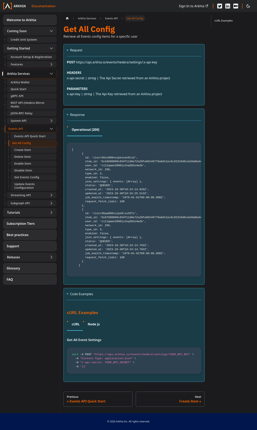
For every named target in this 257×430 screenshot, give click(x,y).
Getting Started (18, 48)
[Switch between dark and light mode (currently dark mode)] (248, 6)
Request (76, 50)
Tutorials (13, 212)
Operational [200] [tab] (85, 129)
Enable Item (22, 163)
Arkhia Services (18, 74)
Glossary (13, 268)
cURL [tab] (76, 324)
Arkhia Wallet (20, 82)
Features (17, 64)
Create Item (22, 150)
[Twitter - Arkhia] (220, 6)
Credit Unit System (24, 39)
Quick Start (18, 89)
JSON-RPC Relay (22, 113)
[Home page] (67, 18)
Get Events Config (26, 177)
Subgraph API (20, 203)
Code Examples (81, 294)
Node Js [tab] (94, 324)
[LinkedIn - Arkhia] (228, 6)
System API (19, 121)
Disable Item (23, 170)
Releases (13, 257)
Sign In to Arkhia (193, 6)
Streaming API (21, 195)
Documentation (43, 6)
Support (13, 246)
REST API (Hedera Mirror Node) (28, 104)
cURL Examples (223, 20)
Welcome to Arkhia (21, 20)
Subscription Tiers (21, 223)
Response (77, 114)
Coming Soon (17, 31)
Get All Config (21, 143)
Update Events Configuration (24, 186)
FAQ (10, 279)
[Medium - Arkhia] (236, 6)
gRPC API (17, 96)
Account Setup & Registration (31, 57)
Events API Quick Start (30, 136)
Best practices (18, 235)
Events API (15, 129)
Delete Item (22, 157)
